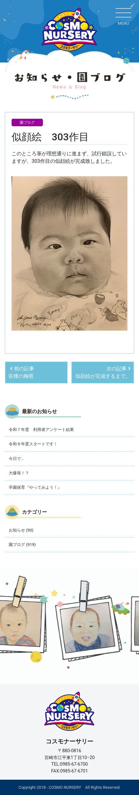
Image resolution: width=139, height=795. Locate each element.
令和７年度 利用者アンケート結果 (41, 429)
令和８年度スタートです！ (33, 444)
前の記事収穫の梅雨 (21, 372)
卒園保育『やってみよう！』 (35, 487)
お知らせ (17, 530)
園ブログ (27, 122)
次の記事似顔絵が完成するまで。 (103, 372)
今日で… (16, 458)
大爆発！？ (19, 473)
